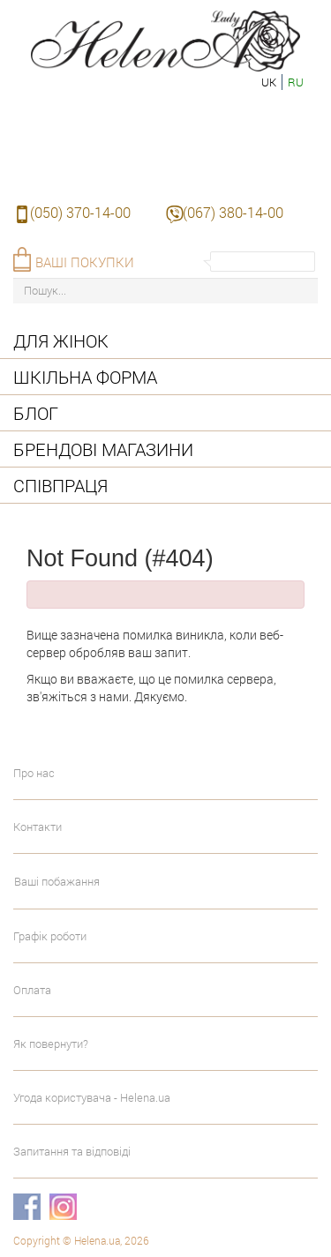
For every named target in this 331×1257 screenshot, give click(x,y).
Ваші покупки (84, 262)
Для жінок (61, 340)
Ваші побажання (57, 881)
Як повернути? (50, 1043)
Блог (35, 412)
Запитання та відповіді (72, 1151)
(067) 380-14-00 (233, 212)
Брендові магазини (103, 449)
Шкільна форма (85, 376)
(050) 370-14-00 (80, 212)
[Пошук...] (165, 290)
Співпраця (60, 485)
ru (296, 82)
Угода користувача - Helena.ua (91, 1097)
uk (268, 82)
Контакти (37, 826)
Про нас (34, 773)
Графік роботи (50, 936)
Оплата (32, 990)
